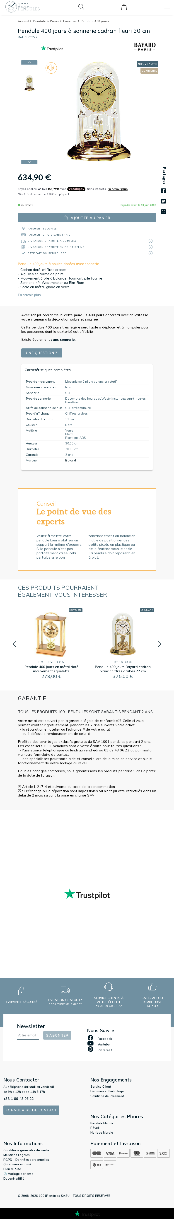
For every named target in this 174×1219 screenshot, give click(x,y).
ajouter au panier (86, 217)
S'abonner (57, 1035)
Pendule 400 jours (95, 21)
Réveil (94, 1128)
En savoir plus (29, 295)
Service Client (100, 1086)
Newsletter (31, 1026)
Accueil (25, 21)
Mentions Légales (16, 1155)
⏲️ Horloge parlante (18, 1174)
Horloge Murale (101, 1132)
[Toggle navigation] (167, 7)
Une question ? (42, 353)
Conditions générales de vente (26, 1150)
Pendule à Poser (47, 21)
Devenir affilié (13, 1178)
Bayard (70, 460)
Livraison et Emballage (107, 1091)
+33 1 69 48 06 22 (18, 1098)
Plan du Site (12, 1169)
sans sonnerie (63, 339)
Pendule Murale (102, 1123)
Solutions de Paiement (107, 1096)
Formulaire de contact (31, 1110)
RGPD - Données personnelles (26, 1159)
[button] (14, 644)
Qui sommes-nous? (17, 1164)
